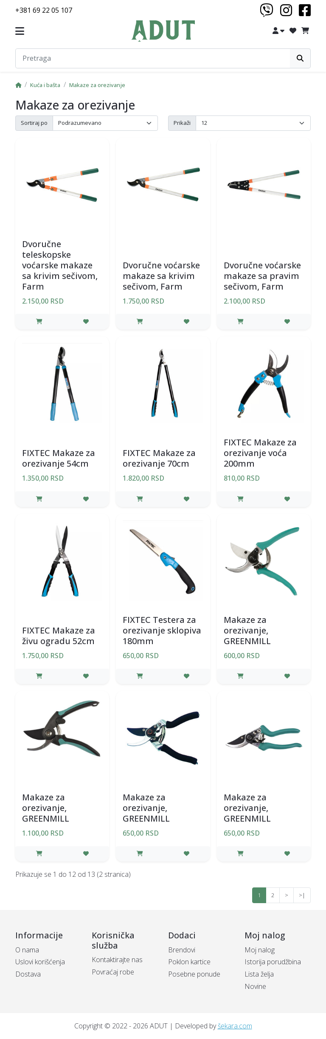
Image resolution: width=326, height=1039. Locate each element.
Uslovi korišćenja (40, 961)
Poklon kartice (189, 961)
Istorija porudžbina (272, 961)
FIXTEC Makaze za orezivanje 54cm (58, 458)
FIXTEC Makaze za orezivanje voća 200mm (260, 452)
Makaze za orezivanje (97, 85)
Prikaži (182, 123)
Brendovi (181, 950)
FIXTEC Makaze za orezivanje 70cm (159, 458)
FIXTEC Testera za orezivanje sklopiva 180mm (162, 630)
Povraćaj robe (113, 972)
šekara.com (235, 1026)
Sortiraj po (34, 123)
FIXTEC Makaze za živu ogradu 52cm (58, 636)
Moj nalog (259, 950)
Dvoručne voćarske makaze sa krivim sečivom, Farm (161, 275)
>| (302, 895)
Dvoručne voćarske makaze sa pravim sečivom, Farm (262, 275)
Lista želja (259, 974)
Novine (255, 986)
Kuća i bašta (45, 85)
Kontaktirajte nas (117, 959)
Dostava (28, 974)
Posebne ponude (194, 974)
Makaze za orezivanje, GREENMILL (247, 630)
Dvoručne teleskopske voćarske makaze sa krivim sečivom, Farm (60, 265)
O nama (27, 950)
